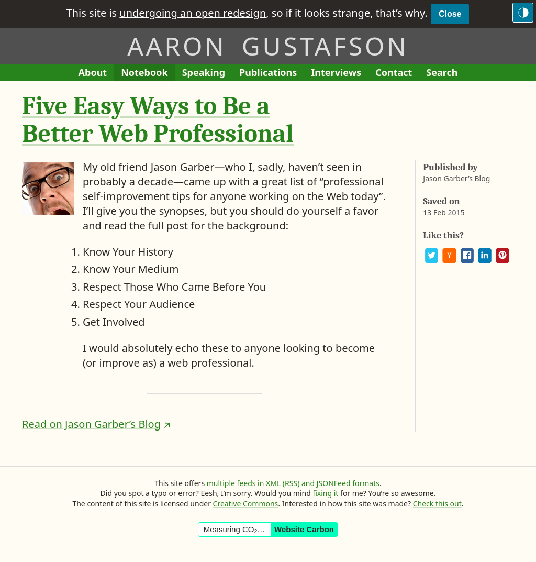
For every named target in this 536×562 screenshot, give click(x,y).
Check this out (437, 504)
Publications (268, 73)
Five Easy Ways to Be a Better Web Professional (158, 120)
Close (450, 13)
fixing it (325, 493)
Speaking (207, 73)
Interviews (339, 73)
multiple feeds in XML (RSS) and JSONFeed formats (293, 483)
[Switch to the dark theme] (522, 13)
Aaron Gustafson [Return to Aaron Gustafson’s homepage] (267, 46)
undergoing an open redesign (192, 13)
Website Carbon (304, 529)
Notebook (144, 73)
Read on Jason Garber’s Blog (91, 424)
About (96, 73)
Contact (397, 73)
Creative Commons (245, 504)
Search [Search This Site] (441, 72)
